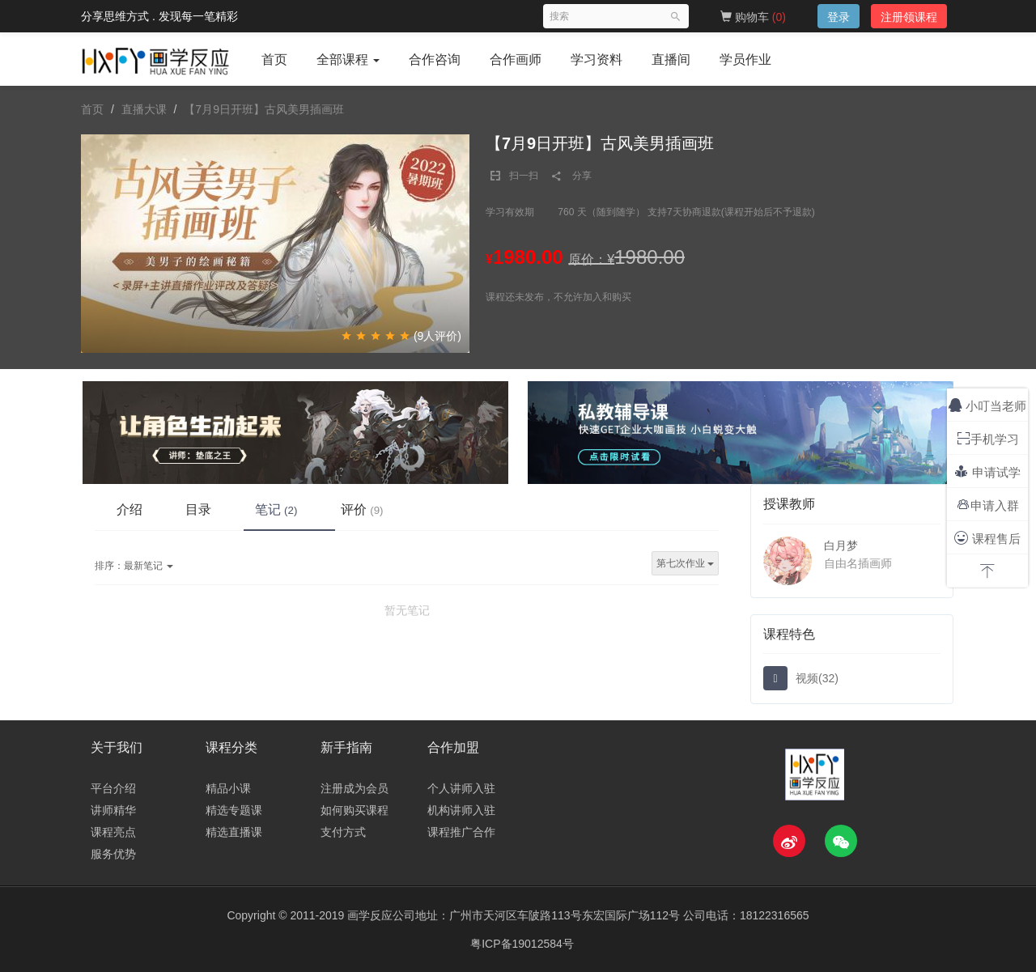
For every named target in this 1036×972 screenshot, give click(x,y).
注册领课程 (909, 17)
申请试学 (987, 471)
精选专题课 (234, 810)
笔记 (289, 509)
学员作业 (745, 59)
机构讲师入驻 (461, 810)
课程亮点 (113, 832)
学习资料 (596, 59)
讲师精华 (113, 810)
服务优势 (113, 853)
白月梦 (841, 545)
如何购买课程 (354, 810)
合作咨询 (435, 59)
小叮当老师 (987, 405)
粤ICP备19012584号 (522, 943)
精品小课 (228, 788)
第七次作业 (685, 564)
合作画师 (515, 59)
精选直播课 (234, 832)
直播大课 (144, 109)
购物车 (753, 17)
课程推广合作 (461, 832)
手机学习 (988, 438)
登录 (838, 17)
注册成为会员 (354, 788)
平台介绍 (113, 788)
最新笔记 (134, 566)
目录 (206, 509)
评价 (380, 509)
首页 (274, 59)
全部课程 (348, 59)
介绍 (132, 509)
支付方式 (343, 832)
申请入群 (988, 504)
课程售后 (987, 537)
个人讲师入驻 (461, 788)
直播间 (671, 59)
